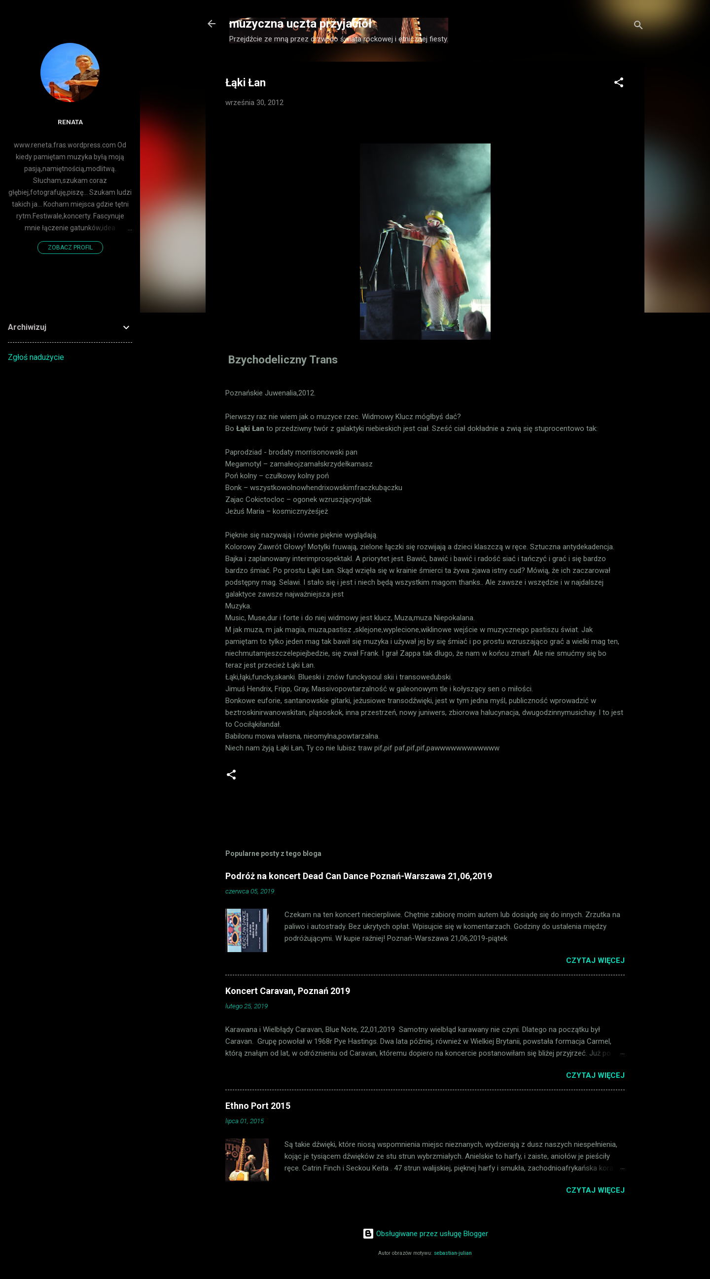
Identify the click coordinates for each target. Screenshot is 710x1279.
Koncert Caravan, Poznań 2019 (287, 991)
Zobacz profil (70, 247)
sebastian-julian (453, 1253)
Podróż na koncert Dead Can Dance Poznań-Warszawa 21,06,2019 (358, 876)
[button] (619, 84)
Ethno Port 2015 (257, 1106)
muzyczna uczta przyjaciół (300, 24)
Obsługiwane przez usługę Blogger (425, 1233)
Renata (70, 122)
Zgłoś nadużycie (36, 357)
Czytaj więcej (595, 960)
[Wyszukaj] (638, 27)
